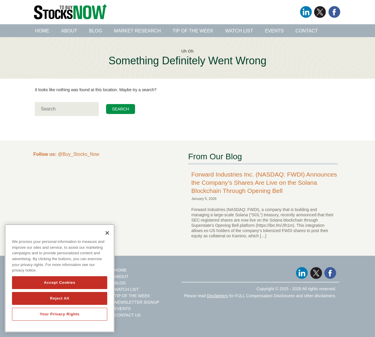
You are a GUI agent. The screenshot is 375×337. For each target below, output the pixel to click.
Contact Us (127, 315)
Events (274, 30)
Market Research (137, 30)
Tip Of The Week (132, 295)
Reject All (59, 298)
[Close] (107, 233)
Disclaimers (217, 295)
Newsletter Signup (136, 302)
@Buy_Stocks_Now (66, 154)
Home (42, 30)
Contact (307, 30)
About (69, 30)
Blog (95, 30)
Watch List (239, 30)
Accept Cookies (60, 282)
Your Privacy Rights (59, 314)
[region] (60, 278)
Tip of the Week (193, 30)
